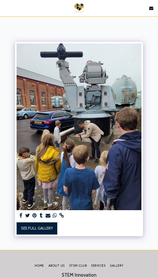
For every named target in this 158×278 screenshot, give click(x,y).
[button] (6, 8)
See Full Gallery (37, 228)
